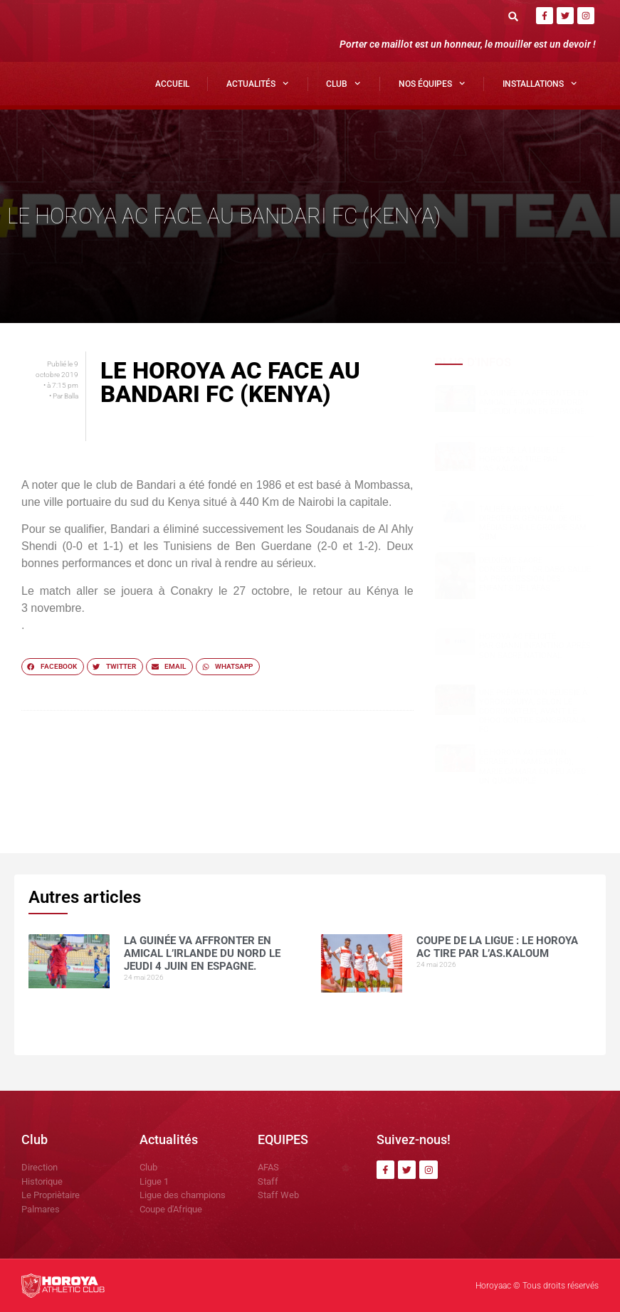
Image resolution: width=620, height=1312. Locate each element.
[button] (513, 16)
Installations (540, 83)
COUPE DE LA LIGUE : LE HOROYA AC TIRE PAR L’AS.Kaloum (522, 459)
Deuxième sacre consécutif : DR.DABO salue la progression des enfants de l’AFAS (535, 574)
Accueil (172, 84)
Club (343, 83)
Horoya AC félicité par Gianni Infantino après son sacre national (535, 646)
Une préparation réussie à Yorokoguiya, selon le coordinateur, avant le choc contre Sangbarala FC (533, 711)
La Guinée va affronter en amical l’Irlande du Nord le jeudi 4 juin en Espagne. (533, 402)
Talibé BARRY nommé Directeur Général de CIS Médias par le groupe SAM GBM (533, 523)
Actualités (257, 83)
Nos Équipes (432, 83)
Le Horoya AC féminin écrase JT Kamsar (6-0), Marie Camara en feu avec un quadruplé (532, 766)
